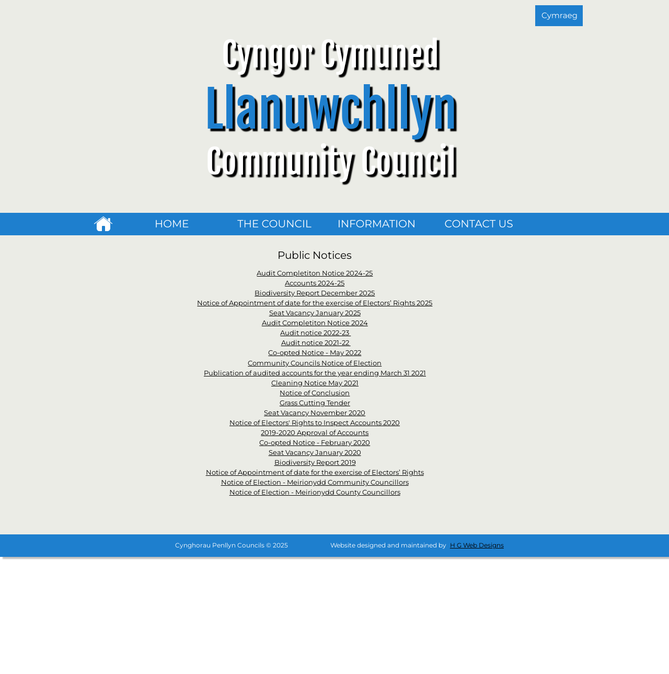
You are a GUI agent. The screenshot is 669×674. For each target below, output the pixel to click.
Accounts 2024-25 (314, 283)
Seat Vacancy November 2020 (314, 412)
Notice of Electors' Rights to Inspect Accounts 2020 (314, 422)
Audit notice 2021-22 (316, 342)
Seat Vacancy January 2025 (315, 313)
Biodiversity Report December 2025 (315, 293)
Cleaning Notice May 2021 (315, 383)
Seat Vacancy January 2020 (315, 452)
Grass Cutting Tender (315, 402)
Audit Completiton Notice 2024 (315, 322)
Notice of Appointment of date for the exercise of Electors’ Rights (315, 472)
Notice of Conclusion (315, 393)
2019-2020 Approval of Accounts (314, 432)
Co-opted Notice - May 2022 (314, 352)
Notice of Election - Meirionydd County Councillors (314, 492)
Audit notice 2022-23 (315, 332)
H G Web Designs (477, 545)
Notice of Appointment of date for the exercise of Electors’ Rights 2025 (314, 303)
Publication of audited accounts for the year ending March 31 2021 (315, 373)
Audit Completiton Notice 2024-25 (315, 273)
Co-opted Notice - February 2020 (314, 442)
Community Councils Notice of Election (315, 363)
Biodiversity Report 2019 (315, 462)
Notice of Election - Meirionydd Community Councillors (315, 482)
